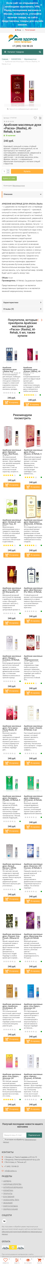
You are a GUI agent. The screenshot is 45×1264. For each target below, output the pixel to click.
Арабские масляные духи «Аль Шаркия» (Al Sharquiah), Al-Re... (12, 591)
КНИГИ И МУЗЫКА (10, 1206)
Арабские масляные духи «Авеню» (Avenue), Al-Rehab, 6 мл (33, 1077)
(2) (30, 477)
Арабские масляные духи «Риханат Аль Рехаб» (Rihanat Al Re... (12, 937)
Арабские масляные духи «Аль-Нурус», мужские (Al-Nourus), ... (33, 1007)
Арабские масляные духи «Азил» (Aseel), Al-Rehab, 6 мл (33, 728)
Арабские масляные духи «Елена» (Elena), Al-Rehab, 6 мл (32, 370)
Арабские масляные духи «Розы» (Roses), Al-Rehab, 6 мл (33, 453)
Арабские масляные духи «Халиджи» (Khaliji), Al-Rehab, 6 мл (12, 799)
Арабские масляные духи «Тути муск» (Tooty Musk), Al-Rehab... (12, 729)
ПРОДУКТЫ (7, 1193)
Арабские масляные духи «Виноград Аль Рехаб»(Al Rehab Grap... (33, 937)
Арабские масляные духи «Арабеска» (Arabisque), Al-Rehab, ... (12, 1007)
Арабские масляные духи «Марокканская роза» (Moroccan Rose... (33, 660)
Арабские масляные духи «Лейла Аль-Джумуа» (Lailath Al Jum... (11, 371)
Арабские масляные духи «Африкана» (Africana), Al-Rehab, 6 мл (33, 799)
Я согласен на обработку (19, 1141)
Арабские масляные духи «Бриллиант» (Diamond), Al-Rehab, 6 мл (33, 523)
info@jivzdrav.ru (11, 1171)
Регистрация (30, 30)
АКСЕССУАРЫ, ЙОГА (11, 1200)
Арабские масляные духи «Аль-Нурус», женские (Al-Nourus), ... (12, 1077)
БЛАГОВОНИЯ (8, 1197)
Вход (18, 30)
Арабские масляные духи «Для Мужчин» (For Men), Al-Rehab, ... (33, 591)
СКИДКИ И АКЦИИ (10, 1209)
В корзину (13, 402)
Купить (27, 171)
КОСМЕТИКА (8, 1190)
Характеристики (10, 302)
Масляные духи (18, 186)
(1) (30, 395)
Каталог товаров (14, 52)
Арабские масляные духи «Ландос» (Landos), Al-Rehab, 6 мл (12, 659)
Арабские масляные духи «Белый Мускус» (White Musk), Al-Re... (12, 867)
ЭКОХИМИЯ (7, 1203)
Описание (8, 194)
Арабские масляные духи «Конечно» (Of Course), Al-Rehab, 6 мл (33, 867)
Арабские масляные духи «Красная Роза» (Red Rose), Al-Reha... (12, 453)
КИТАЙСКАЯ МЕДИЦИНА (13, 1187)
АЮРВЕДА (7, 1181)
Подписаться (34, 1135)
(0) (9, 393)
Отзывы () (8, 309)
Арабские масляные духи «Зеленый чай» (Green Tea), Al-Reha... (12, 523)
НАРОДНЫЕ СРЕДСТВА (12, 1184)
